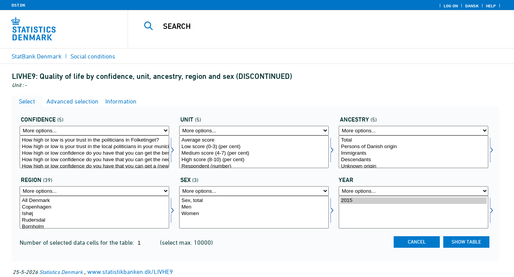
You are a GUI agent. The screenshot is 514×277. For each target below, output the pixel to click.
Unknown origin (413, 166)
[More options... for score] (254, 130)
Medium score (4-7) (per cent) (254, 153)
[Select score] (254, 151)
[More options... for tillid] (94, 130)
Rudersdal (94, 220)
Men (254, 207)
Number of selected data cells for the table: (78, 242)
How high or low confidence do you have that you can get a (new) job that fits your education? (94, 166)
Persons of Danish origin (413, 147)
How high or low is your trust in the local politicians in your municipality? (94, 147)
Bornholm (94, 227)
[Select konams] (254, 212)
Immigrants (413, 153)
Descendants (413, 160)
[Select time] (413, 212)
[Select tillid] (94, 151)
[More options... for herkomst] (413, 130)
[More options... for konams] (254, 191)
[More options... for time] (413, 191)
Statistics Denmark (61, 272)
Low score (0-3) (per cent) (254, 147)
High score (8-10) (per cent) (254, 160)
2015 (413, 200)
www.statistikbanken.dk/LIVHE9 (130, 271)
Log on (451, 5)
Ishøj (94, 213)
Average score (254, 140)
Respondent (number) (254, 166)
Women (254, 213)
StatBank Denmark (37, 56)
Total (413, 140)
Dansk (472, 5)
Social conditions (92, 56)
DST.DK (18, 5)
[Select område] (94, 212)
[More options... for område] (94, 191)
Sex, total (254, 200)
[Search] (312, 26)
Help (491, 5)
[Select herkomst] (413, 151)
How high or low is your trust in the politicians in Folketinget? (94, 140)
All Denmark (94, 200)
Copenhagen (94, 207)
